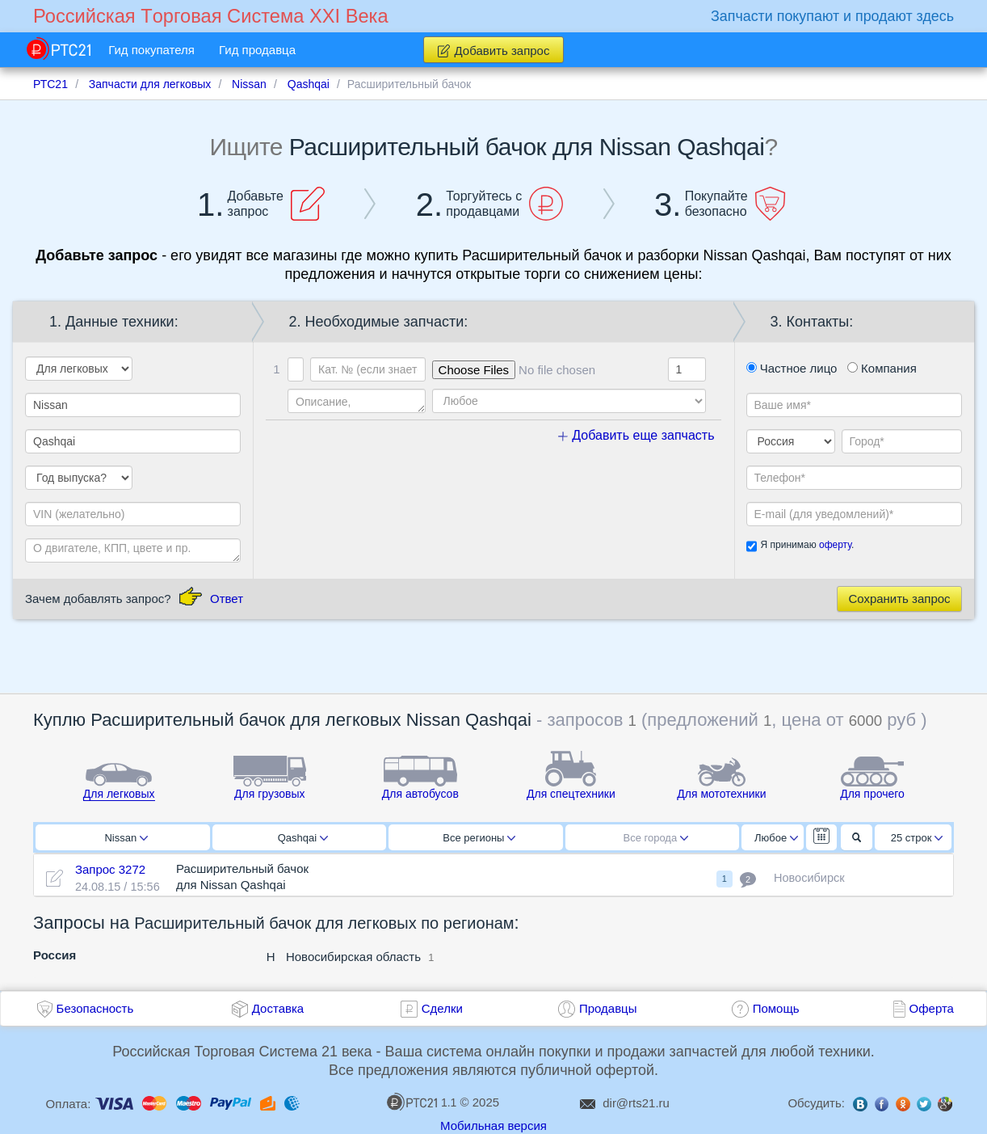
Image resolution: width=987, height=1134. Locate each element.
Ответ (226, 598)
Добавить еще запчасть (636, 435)
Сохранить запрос (899, 598)
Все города (656, 838)
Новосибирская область (353, 956)
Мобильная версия (493, 1125)
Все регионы (479, 838)
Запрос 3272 (110, 869)
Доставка (278, 1008)
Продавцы (608, 1008)
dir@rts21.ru (636, 1103)
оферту (835, 544)
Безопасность (95, 1008)
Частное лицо (792, 368)
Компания (882, 368)
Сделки (442, 1008)
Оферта (931, 1008)
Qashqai (303, 838)
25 (917, 838)
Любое (776, 838)
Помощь (776, 1008)
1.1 (421, 1102)
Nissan (126, 838)
